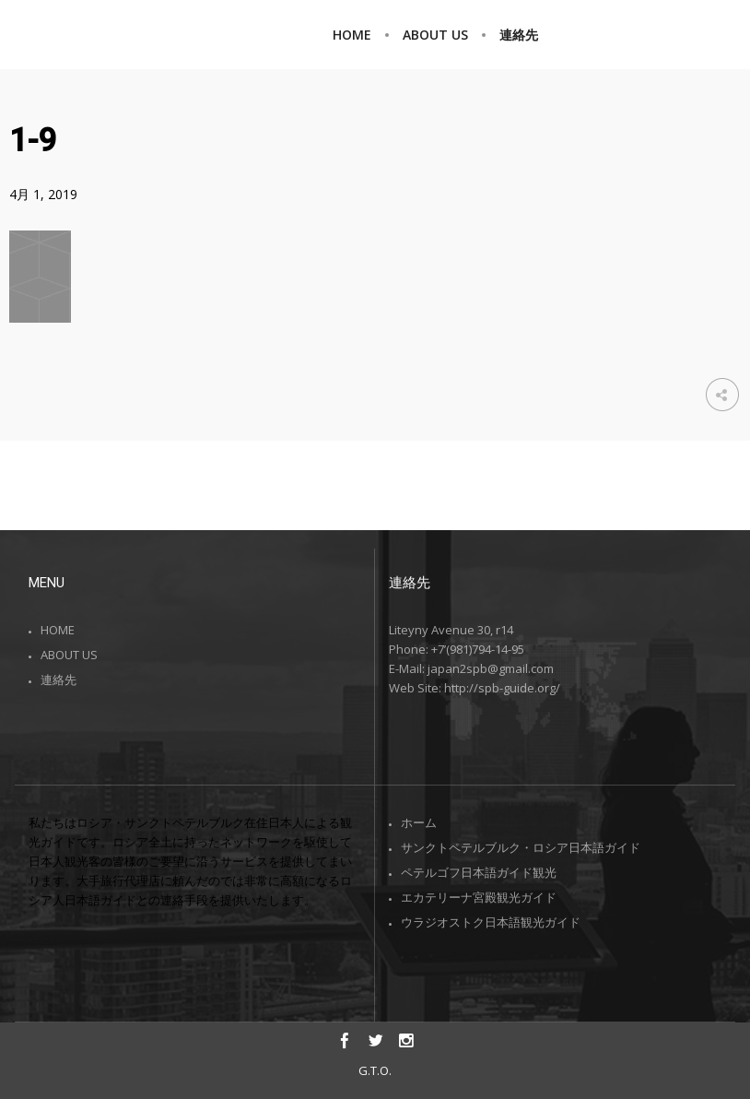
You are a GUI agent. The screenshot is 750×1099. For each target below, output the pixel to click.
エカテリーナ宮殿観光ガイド (479, 897)
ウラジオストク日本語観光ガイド (490, 922)
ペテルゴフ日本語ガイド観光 (479, 872)
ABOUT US (69, 654)
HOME (58, 629)
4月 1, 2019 (43, 194)
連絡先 (58, 679)
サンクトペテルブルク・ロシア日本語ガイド (520, 847)
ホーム (419, 822)
